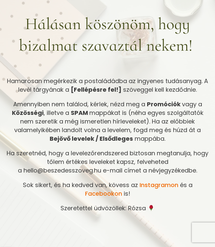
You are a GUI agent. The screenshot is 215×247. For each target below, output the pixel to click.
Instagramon (159, 185)
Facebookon (103, 193)
